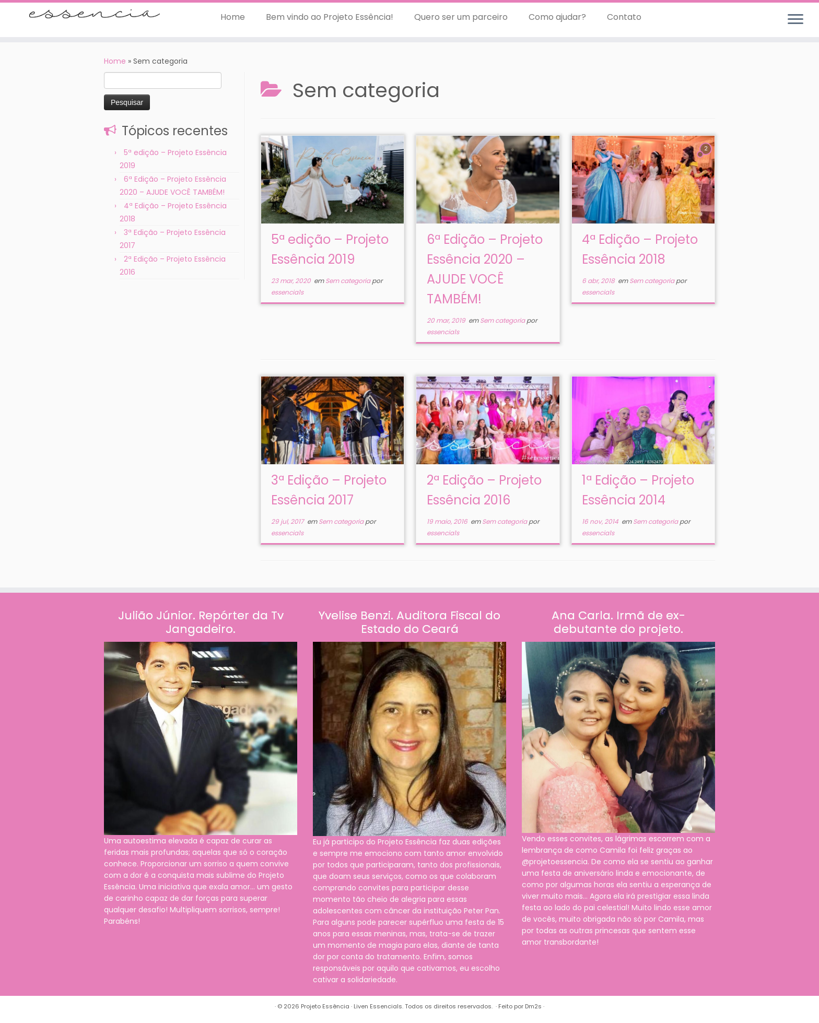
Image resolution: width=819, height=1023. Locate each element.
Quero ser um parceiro (461, 17)
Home (232, 17)
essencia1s (287, 292)
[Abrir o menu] (795, 20)
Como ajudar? (557, 17)
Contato (624, 17)
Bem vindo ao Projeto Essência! (329, 17)
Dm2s (533, 1006)
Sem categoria (348, 280)
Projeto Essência (325, 1006)
